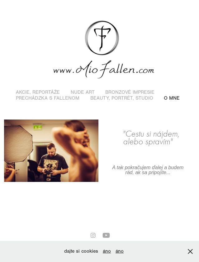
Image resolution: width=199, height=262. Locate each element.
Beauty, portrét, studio (121, 98)
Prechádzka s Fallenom (47, 98)
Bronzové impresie (129, 92)
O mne (172, 98)
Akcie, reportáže (38, 92)
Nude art (83, 92)
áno (107, 251)
